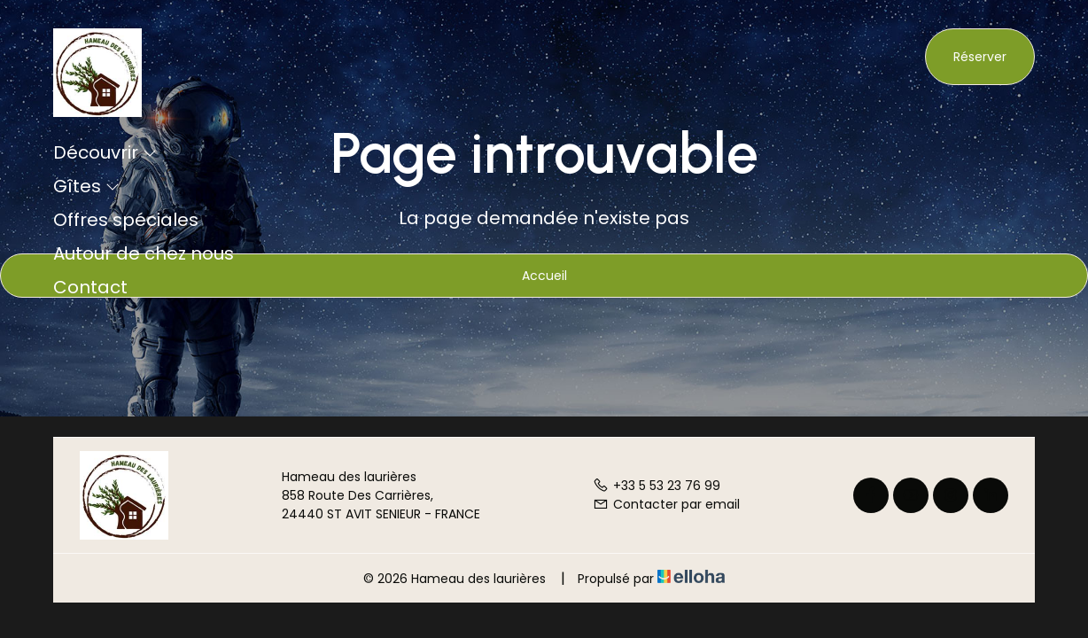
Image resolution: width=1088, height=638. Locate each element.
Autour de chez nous (143, 253)
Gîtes (86, 186)
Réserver (979, 57)
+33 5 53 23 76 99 (656, 485)
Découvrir (105, 152)
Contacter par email (666, 504)
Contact (90, 287)
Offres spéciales (125, 219)
